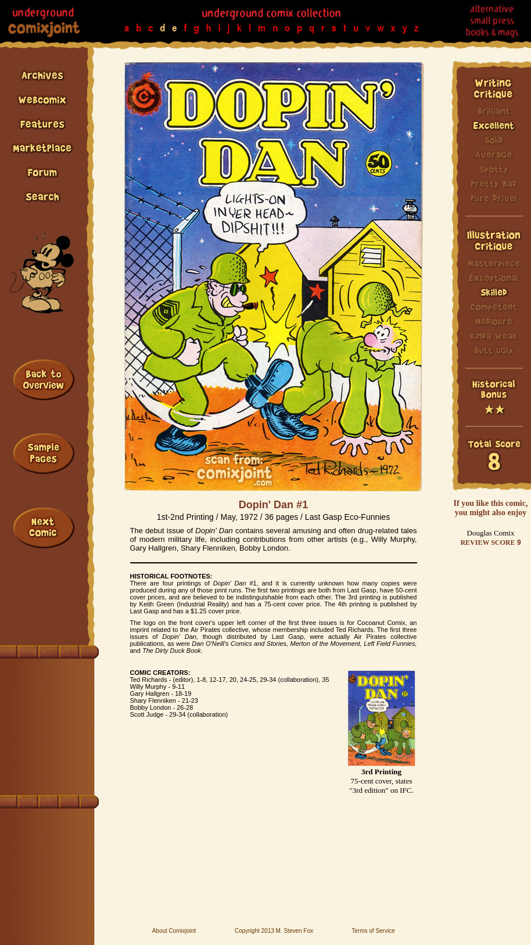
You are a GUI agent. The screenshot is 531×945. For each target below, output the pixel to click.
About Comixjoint (174, 931)
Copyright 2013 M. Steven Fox (274, 931)
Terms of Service (372, 931)
